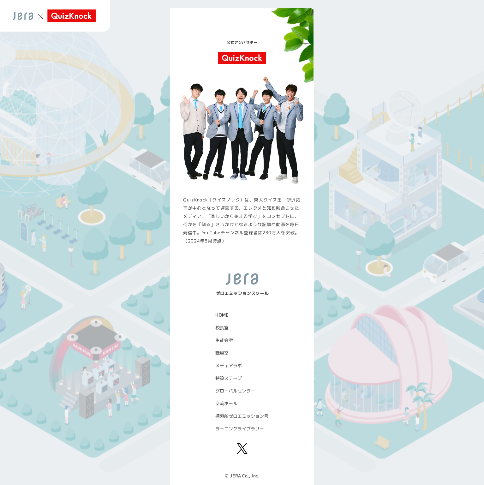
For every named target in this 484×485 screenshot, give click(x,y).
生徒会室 (224, 340)
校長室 (221, 328)
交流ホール (226, 403)
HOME (221, 315)
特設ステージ (228, 378)
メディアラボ (228, 365)
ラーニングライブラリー (239, 429)
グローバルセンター (235, 391)
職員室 (221, 353)
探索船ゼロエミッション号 (241, 416)
